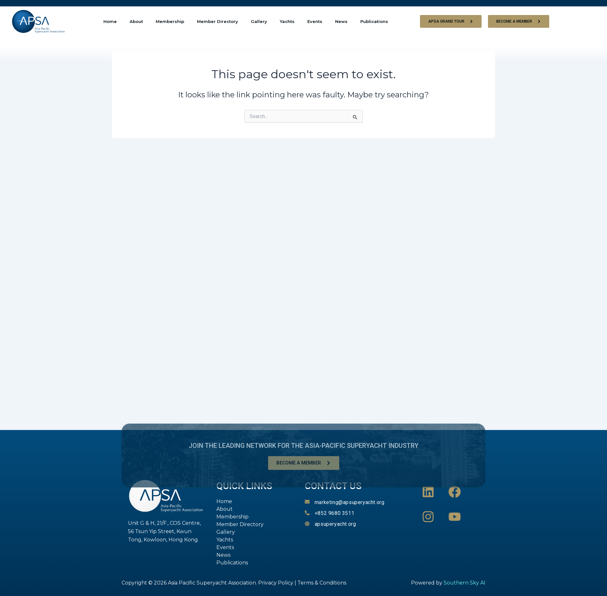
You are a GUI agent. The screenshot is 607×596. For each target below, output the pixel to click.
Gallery (259, 21)
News (341, 21)
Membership (170, 21)
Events (314, 21)
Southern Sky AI (464, 583)
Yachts (287, 21)
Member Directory (217, 21)
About (136, 21)
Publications (374, 21)
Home (110, 21)
